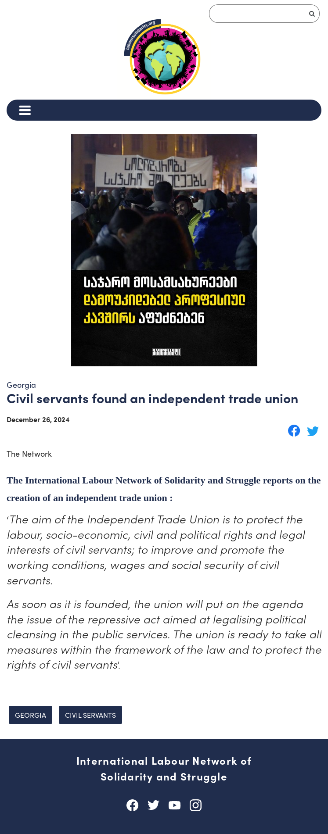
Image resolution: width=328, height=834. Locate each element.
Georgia (30, 714)
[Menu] (24, 110)
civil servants (90, 714)
